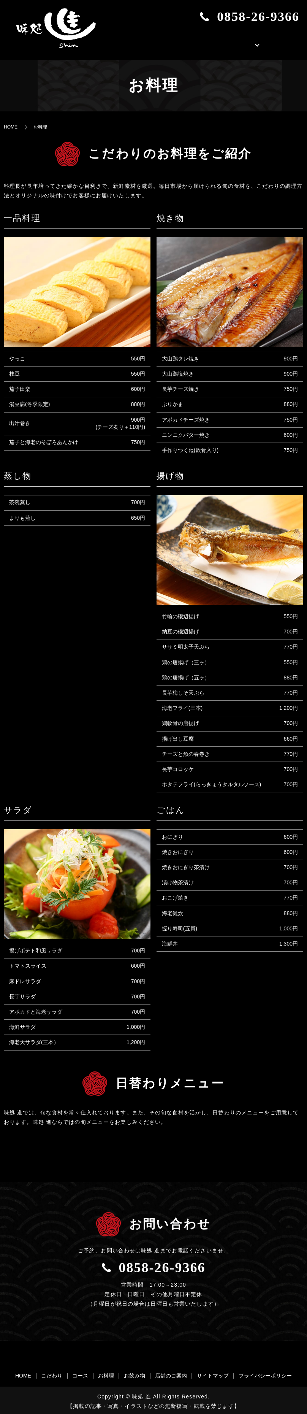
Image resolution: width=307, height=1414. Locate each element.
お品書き (223, 43)
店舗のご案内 (276, 43)
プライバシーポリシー (265, 1373)
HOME (151, 43)
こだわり (185, 43)
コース (80, 1373)
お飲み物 (134, 1373)
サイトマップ (213, 1373)
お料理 (106, 1373)
